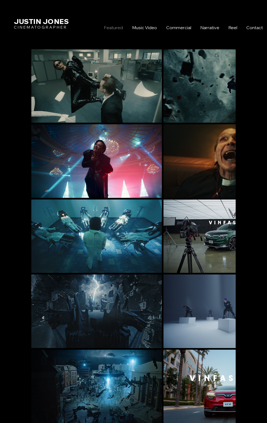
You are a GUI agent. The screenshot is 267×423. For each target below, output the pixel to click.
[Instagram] (248, 221)
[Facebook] (248, 198)
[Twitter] (248, 209)
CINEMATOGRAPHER (40, 27)
